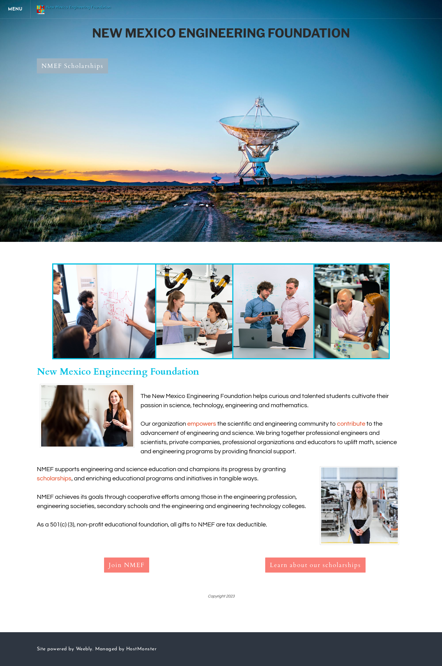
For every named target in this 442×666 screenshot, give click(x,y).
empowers (201, 424)
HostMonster (141, 649)
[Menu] (15, 9)
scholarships (54, 478)
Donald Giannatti (73, 201)
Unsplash (103, 201)
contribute (351, 424)
